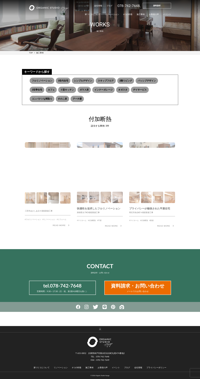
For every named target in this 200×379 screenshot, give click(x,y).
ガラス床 (84, 90)
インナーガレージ (103, 90)
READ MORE (59, 230)
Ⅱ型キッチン (67, 90)
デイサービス (140, 90)
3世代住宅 (63, 80)
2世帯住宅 (37, 90)
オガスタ (122, 90)
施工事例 (40, 53)
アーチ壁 (77, 99)
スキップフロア (106, 80)
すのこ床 (62, 99)
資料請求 (157, 5)
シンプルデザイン (83, 80)
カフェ (51, 90)
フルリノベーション (42, 80)
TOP (31, 53)
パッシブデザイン (147, 80)
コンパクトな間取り (42, 99)
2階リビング (125, 80)
